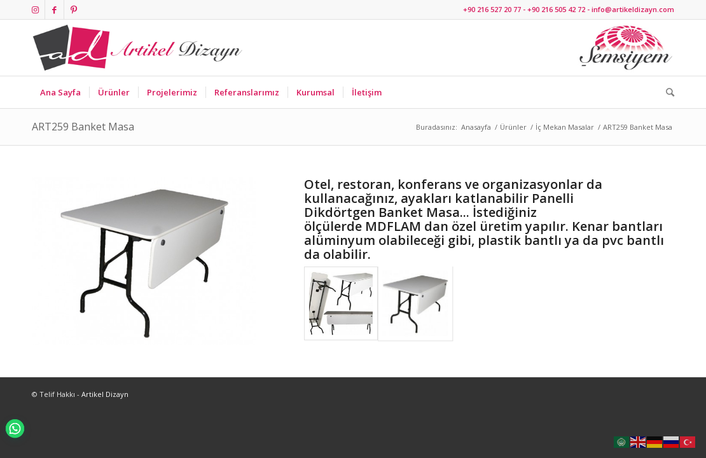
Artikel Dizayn (104, 394)
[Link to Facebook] (54, 9)
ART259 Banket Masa (83, 127)
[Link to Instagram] (35, 9)
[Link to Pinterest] (73, 9)
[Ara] (666, 92)
